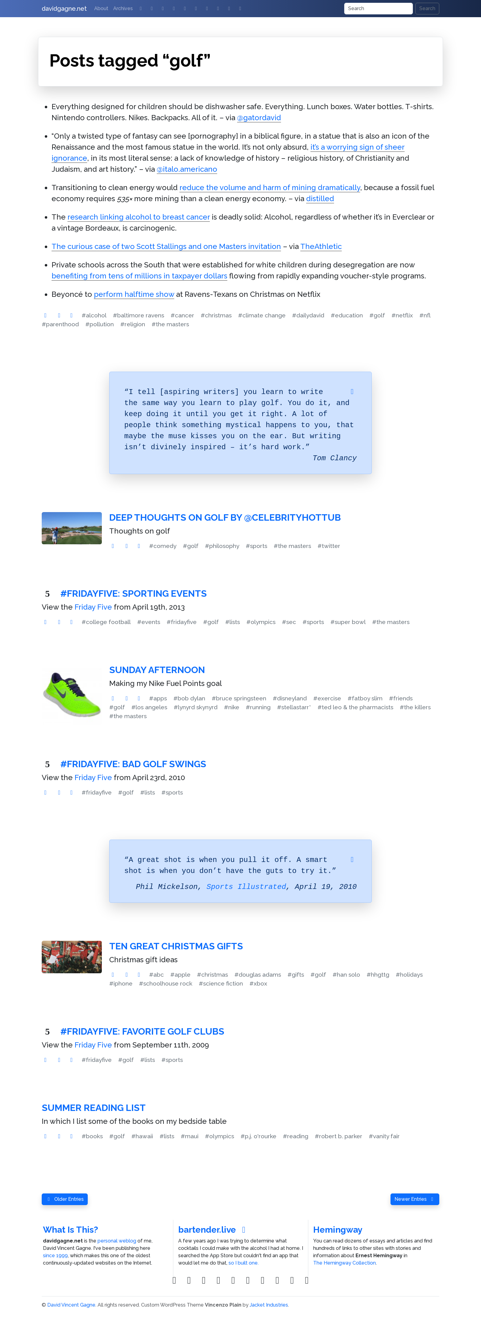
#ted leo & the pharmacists (355, 707)
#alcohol (94, 315)
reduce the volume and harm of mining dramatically (269, 187)
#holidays (409, 974)
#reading (295, 1136)
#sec (289, 621)
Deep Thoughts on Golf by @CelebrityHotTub (225, 517)
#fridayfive (182, 621)
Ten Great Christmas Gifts (176, 946)
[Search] (378, 8)
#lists (232, 621)
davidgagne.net (64, 8)
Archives (123, 8)
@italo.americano (187, 169)
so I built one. (244, 1263)
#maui (189, 1136)
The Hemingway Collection (344, 1263)
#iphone (121, 983)
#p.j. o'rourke (258, 1136)
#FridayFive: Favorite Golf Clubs (142, 1031)
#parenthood (60, 324)
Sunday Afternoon (157, 669)
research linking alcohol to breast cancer (138, 217)
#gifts (295, 974)
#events (148, 621)
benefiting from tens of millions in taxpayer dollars (139, 275)
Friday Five (93, 607)
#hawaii (142, 1136)
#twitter (328, 545)
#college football (106, 621)
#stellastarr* (294, 707)
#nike (231, 707)
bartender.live (213, 1230)
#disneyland (290, 698)
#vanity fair (384, 1136)
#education (347, 315)
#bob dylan (189, 698)
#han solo (346, 974)
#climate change (262, 315)
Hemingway (337, 1230)
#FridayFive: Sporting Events (133, 593)
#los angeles (149, 707)
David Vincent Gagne (71, 1305)
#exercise (327, 698)
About (101, 8)
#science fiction (221, 983)
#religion (132, 324)
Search (427, 8)
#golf (377, 315)
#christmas (216, 315)
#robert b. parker (338, 1136)
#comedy (162, 545)
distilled (320, 198)
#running (258, 707)
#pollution (99, 324)
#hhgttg (378, 974)
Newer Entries (414, 1199)
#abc (156, 974)
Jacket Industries (269, 1305)
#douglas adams (257, 974)
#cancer (182, 315)
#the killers (415, 707)
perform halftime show (134, 294)
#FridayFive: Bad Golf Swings (133, 764)
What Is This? (70, 1230)
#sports (256, 545)
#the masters (170, 324)
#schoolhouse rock (165, 983)
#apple (180, 974)
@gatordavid (259, 117)
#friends (401, 698)
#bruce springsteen (239, 698)
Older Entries (65, 1199)
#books (92, 1136)
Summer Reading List (94, 1107)
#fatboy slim (365, 698)
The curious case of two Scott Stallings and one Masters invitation (166, 246)
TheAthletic (321, 246)
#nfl (425, 315)
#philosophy (222, 545)
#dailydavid (308, 315)
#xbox (258, 983)
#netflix (402, 315)
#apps (158, 698)
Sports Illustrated (246, 887)
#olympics (260, 621)
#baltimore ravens (138, 315)
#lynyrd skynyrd (195, 707)
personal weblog (117, 1241)
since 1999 (55, 1255)
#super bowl (348, 621)
